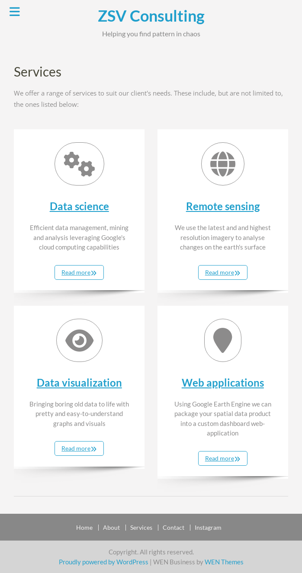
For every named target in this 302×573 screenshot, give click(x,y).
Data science (79, 206)
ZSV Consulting (151, 15)
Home (84, 528)
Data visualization (79, 382)
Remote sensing (223, 206)
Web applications (223, 382)
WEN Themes (224, 562)
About (111, 528)
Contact (173, 528)
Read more (75, 272)
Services (141, 528)
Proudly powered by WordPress (103, 562)
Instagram (208, 528)
